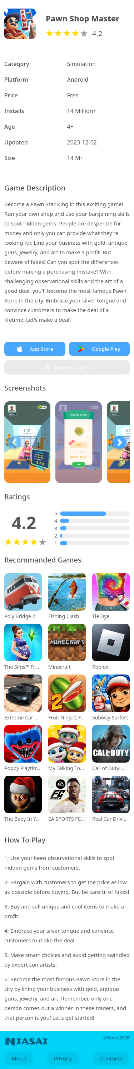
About (18, 1058)
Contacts (111, 1058)
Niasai (26, 1041)
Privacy (63, 1058)
